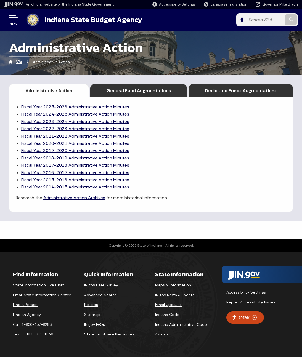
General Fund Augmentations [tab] (139, 91)
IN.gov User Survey (101, 285)
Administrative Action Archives (74, 198)
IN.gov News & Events (174, 294)
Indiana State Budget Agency (93, 19)
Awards (161, 334)
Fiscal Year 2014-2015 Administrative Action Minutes (75, 187)
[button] (174, 4)
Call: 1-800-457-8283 (32, 324)
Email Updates (168, 304)
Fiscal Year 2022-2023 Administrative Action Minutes (75, 129)
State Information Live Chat (38, 285)
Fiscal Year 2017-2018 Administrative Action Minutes (75, 165)
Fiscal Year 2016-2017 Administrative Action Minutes (75, 172)
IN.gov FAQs (94, 324)
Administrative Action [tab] (48, 91)
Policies (91, 304)
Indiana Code (167, 314)
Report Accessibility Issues (250, 302)
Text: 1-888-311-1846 (33, 334)
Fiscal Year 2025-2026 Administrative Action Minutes (75, 107)
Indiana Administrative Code (181, 324)
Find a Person (25, 304)
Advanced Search (100, 294)
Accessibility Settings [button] (246, 292)
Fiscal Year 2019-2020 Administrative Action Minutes (75, 150)
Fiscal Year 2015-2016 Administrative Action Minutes (75, 180)
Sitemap (92, 314)
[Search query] (265, 19)
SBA (19, 62)
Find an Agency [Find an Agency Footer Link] (27, 314)
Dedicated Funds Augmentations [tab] (241, 91)
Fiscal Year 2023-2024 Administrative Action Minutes (75, 121)
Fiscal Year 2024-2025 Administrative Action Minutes (75, 114)
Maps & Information (173, 285)
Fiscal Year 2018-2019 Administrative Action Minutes (75, 158)
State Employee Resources (109, 334)
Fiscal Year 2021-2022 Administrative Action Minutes (75, 136)
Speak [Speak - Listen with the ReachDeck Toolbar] (244, 317)
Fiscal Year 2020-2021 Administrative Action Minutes (75, 143)
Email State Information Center (42, 294)
